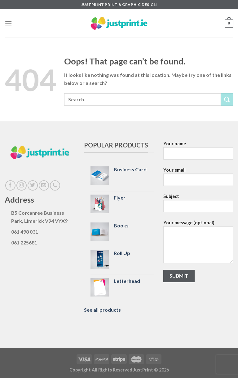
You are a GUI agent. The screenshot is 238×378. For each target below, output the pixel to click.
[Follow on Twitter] (33, 185)
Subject (198, 205)
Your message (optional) (198, 244)
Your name (198, 153)
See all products (102, 310)
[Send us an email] (44, 185)
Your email (198, 179)
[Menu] (8, 23)
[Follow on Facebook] (10, 185)
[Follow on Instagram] (21, 185)
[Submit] (227, 99)
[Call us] (55, 185)
